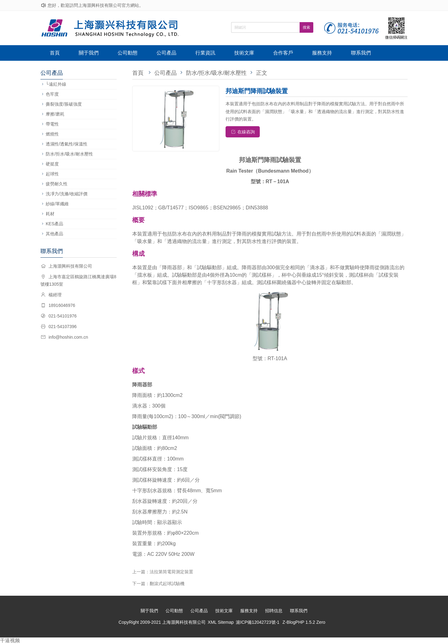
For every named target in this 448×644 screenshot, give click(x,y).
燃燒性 (52, 133)
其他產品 (54, 233)
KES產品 (54, 223)
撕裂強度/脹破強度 (64, 104)
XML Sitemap (221, 622)
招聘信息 (273, 610)
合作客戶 (283, 52)
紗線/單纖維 (57, 203)
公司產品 (166, 52)
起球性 (52, 173)
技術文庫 (244, 52)
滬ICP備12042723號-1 (257, 622)
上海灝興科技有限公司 (184, 622)
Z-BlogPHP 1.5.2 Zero (303, 622)
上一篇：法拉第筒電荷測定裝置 (162, 571)
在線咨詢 (243, 131)
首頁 (55, 52)
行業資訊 (205, 52)
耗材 (50, 213)
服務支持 (322, 52)
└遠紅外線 (56, 84)
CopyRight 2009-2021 (140, 622)
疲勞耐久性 (57, 183)
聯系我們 (361, 52)
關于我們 (89, 52)
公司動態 (128, 52)
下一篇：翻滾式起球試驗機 (158, 583)
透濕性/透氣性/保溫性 (66, 143)
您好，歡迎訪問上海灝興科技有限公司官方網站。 (95, 5)
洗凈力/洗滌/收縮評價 (66, 193)
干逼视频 (10, 640)
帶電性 (52, 124)
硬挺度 (52, 163)
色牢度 (52, 94)
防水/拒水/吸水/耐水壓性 (69, 153)
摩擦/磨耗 (55, 114)
